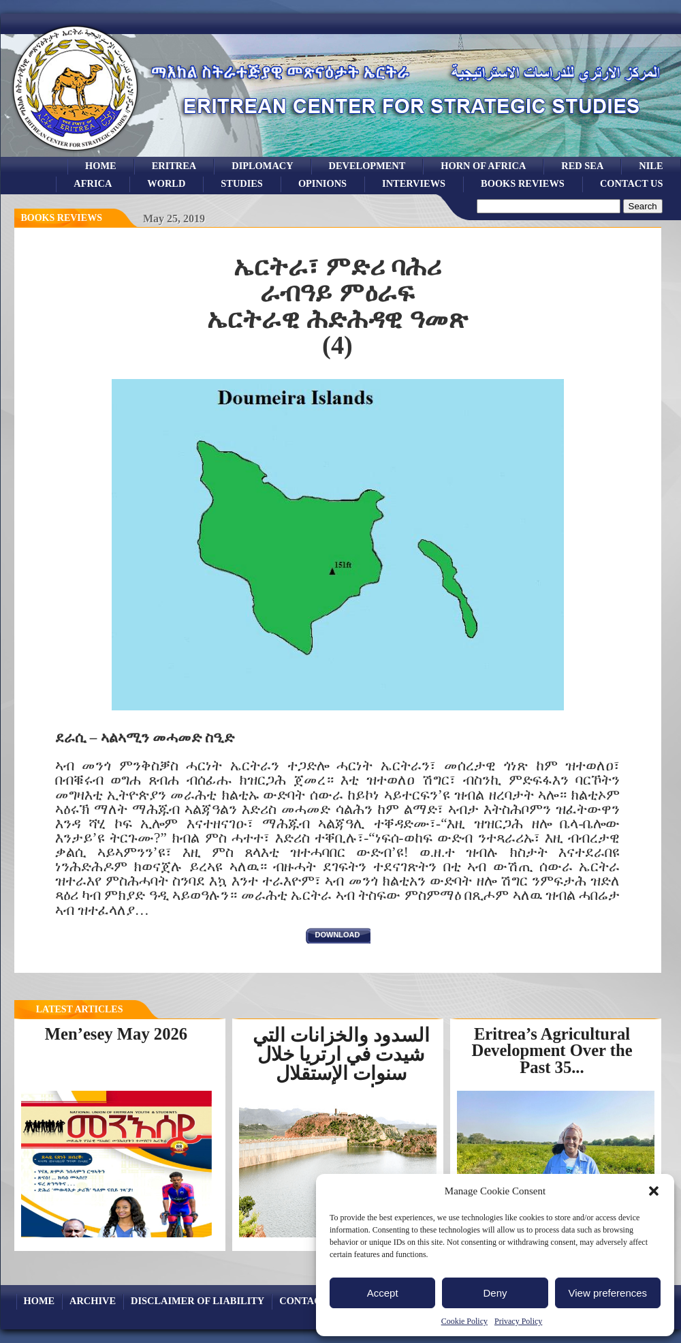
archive (92, 1300)
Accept (382, 1293)
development (367, 165)
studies (242, 183)
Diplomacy (262, 165)
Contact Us (631, 183)
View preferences (608, 1293)
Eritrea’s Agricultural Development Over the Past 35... (551, 1050)
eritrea (174, 165)
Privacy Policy (518, 1321)
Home (100, 165)
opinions (322, 183)
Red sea (582, 165)
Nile (651, 165)
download (337, 935)
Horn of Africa (483, 165)
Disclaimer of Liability (197, 1300)
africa (93, 183)
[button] (654, 1191)
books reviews (523, 183)
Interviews (413, 183)
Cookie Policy (464, 1321)
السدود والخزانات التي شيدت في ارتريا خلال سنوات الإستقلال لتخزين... (341, 1064)
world (166, 183)
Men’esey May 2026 (116, 1034)
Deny (495, 1293)
